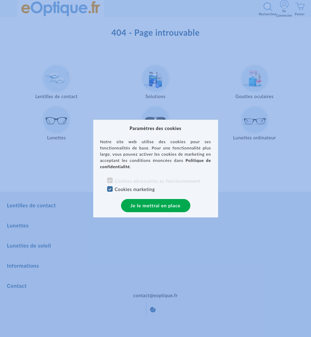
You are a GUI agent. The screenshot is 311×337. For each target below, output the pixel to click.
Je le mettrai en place (155, 205)
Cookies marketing (135, 189)
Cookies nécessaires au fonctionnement (157, 181)
